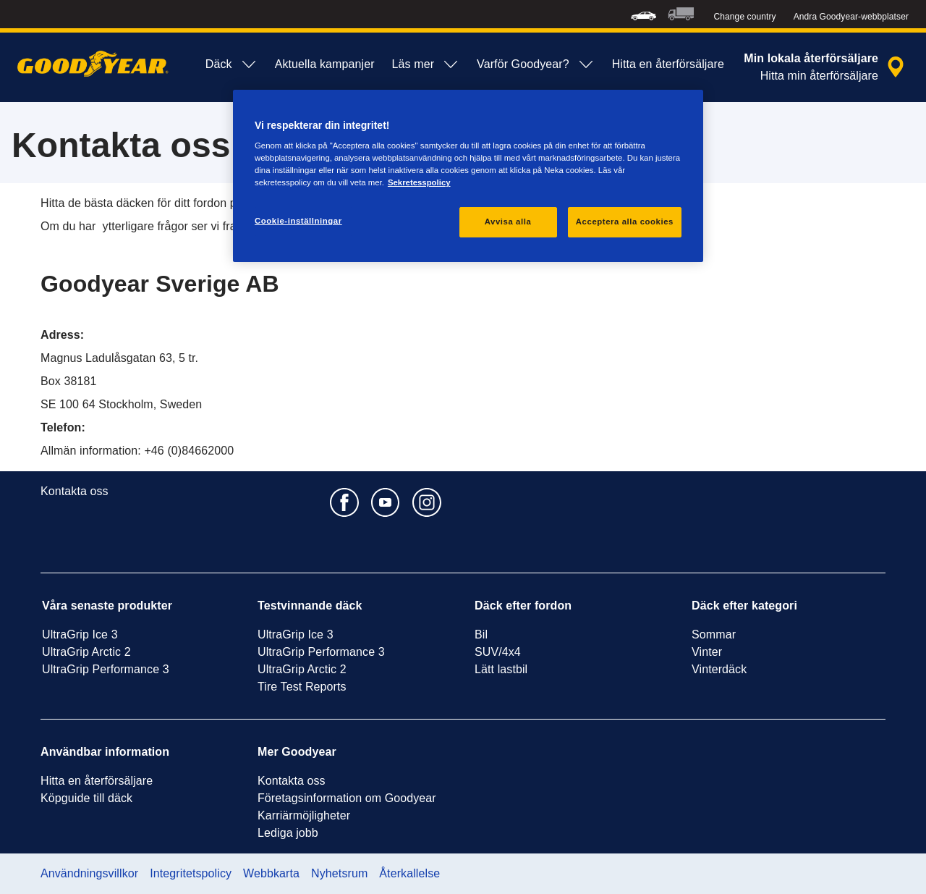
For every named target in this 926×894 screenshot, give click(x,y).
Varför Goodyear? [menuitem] (536, 64)
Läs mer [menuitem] (426, 64)
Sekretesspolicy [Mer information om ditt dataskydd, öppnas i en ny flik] (419, 182)
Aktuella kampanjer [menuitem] (325, 64)
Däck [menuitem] (231, 64)
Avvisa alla (508, 221)
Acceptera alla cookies (625, 221)
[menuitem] (643, 14)
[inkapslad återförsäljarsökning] (826, 67)
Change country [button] (745, 17)
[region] (468, 176)
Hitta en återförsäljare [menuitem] (668, 64)
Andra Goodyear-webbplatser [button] (851, 17)
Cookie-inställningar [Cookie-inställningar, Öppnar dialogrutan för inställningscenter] (298, 220)
